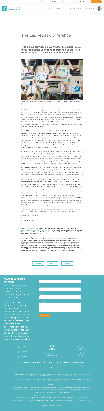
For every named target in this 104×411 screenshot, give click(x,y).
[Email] (60, 289)
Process (65, 8)
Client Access (96, 1)
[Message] (60, 307)
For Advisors (72, 1)
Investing (36, 39)
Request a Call (90, 8)
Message (42, 302)
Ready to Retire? (46, 1)
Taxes (50, 39)
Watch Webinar (56, 1)
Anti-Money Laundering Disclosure (58, 362)
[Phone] (60, 297)
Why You (52, 8)
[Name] (60, 281)
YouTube (24, 356)
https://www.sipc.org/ (57, 405)
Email (41, 286)
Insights (80, 8)
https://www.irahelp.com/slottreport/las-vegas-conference (37, 230)
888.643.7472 (86, 1)
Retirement (43, 39)
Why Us (58, 8)
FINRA (41, 375)
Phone (41, 294)
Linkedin (67, 263)
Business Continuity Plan (38, 362)
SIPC (44, 375)
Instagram (24, 351)
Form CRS (79, 1)
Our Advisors (64, 1)
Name (41, 278)
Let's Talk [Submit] (44, 315)
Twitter (52, 263)
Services (73, 8)
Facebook (38, 263)
